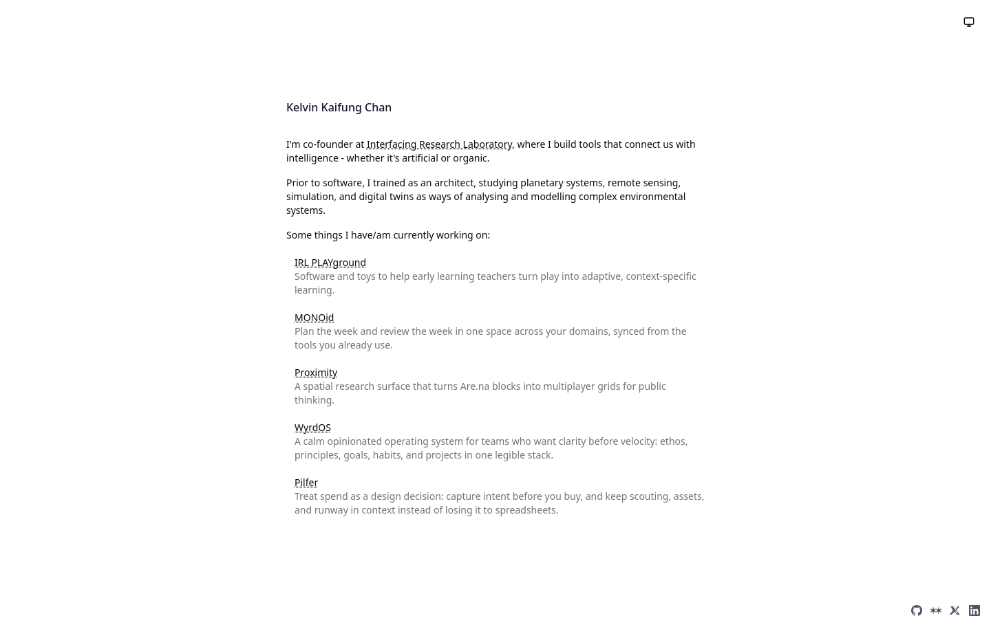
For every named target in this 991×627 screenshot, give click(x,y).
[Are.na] (935, 610)
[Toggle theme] (969, 22)
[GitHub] (916, 610)
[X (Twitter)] (955, 610)
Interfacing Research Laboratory (439, 144)
